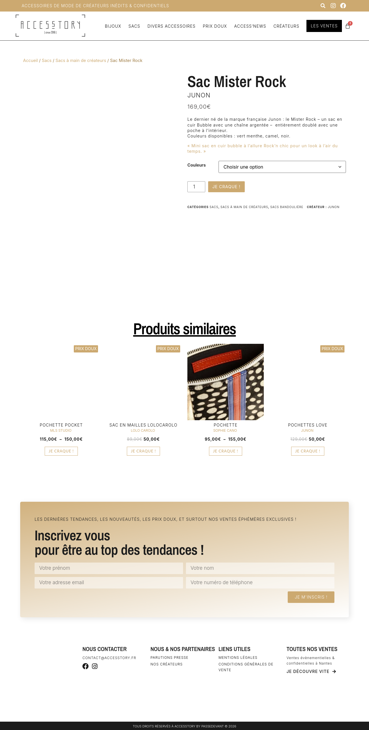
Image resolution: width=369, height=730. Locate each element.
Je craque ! (226, 186)
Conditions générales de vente (246, 667)
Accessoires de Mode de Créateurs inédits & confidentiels (95, 5)
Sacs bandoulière (286, 207)
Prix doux (214, 26)
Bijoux (112, 26)
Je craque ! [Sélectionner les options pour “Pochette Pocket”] (61, 451)
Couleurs (196, 165)
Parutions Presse (169, 657)
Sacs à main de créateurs (80, 60)
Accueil (30, 60)
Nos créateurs (166, 664)
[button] (323, 5)
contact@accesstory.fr (109, 658)
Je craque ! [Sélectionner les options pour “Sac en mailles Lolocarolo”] (143, 451)
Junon (198, 95)
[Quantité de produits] (196, 186)
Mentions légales (238, 657)
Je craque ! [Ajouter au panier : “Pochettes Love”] (307, 451)
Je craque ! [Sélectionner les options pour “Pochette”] (225, 451)
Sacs (134, 26)
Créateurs (286, 26)
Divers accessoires (171, 26)
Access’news (249, 26)
